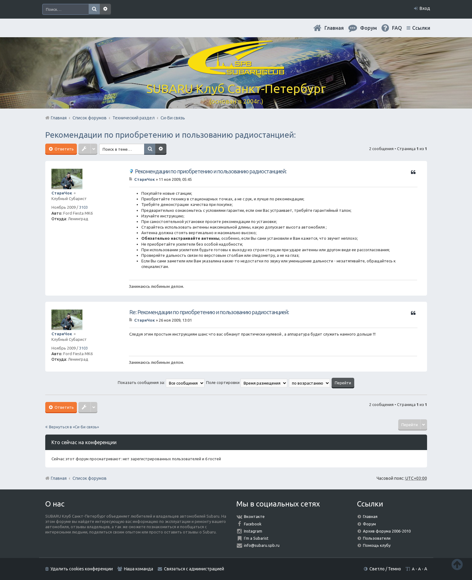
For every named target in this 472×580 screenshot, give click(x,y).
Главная (334, 28)
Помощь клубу (376, 545)
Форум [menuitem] (368, 28)
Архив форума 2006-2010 (387, 531)
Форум (369, 524)
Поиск (94, 9)
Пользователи (376, 538)
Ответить (64, 149)
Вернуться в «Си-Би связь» (74, 427)
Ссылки (421, 28)
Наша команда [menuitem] (138, 568)
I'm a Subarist (256, 538)
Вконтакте (254, 516)
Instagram (253, 531)
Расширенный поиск (105, 9)
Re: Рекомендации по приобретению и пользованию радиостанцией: (209, 312)
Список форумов (90, 478)
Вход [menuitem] (425, 8)
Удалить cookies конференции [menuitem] (82, 568)
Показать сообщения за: (161, 382)
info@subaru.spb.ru (262, 545)
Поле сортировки (246, 382)
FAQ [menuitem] (397, 28)
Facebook (253, 524)
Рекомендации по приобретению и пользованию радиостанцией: (170, 134)
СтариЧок (61, 193)
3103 (83, 207)
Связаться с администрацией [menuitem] (194, 568)
